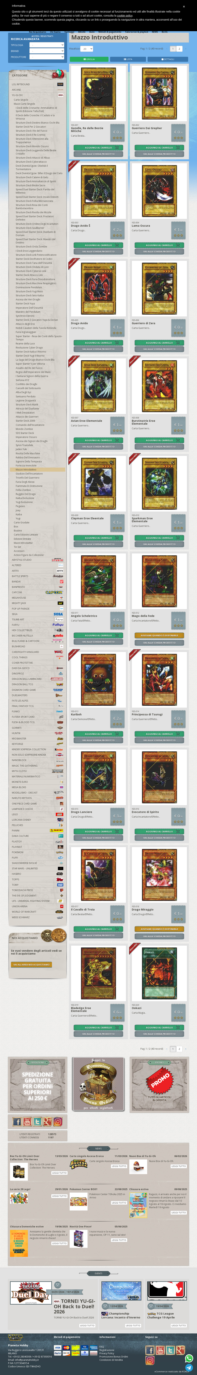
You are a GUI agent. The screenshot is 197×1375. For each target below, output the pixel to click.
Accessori (19, 551)
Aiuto (92, 31)
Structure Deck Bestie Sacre (30, 185)
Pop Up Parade (37, 608)
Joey (18, 510)
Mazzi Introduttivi (23, 543)
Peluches (37, 825)
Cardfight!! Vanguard (37, 652)
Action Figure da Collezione (29, 555)
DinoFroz (37, 673)
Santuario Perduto (26, 396)
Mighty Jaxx (37, 603)
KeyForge (37, 744)
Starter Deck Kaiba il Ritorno (31, 351)
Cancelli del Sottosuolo (28, 388)
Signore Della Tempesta (29, 461)
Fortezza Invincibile (26, 465)
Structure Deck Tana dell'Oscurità (34, 263)
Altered (37, 565)
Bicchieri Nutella (37, 635)
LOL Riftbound (37, 84)
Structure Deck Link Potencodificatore (36, 254)
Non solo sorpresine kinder (37, 754)
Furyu (37, 625)
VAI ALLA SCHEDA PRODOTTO (98, 154)
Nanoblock (37, 760)
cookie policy (124, 15)
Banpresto (37, 587)
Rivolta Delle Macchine (28, 453)
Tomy (37, 884)
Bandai (37, 581)
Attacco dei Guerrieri (27, 416)
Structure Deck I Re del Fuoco (31, 130)
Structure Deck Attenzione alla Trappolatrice (32, 140)
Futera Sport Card (37, 716)
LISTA (128, 59)
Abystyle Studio (37, 559)
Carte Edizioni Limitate (26, 534)
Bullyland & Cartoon (37, 641)
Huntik (37, 733)
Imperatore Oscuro (26, 437)
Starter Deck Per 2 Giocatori (31, 126)
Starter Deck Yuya (25, 303)
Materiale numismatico (37, 776)
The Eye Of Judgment (37, 895)
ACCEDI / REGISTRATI (42, 36)
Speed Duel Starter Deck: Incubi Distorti (37, 197)
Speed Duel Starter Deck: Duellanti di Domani (36, 233)
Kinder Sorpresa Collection (37, 749)
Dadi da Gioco (37, 668)
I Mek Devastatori (25, 412)
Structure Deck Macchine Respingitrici (36, 283)
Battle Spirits (37, 576)
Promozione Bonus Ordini (113, 1356)
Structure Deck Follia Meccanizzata (34, 201)
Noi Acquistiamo (37, 31)
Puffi (37, 857)
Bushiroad (37, 646)
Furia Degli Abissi (25, 482)
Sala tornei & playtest (136, 31)
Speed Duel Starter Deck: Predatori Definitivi (35, 218)
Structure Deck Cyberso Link (31, 271)
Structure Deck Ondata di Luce (32, 267)
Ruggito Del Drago (26, 494)
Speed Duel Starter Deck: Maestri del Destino (35, 241)
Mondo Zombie (24, 429)
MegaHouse (37, 597)
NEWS (155, 31)
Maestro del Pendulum (28, 311)
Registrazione (106, 1350)
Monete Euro (37, 782)
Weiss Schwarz (37, 917)
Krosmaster (37, 738)
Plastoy (37, 841)
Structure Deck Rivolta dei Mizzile (33, 212)
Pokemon (37, 852)
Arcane (37, 89)
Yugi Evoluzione (24, 502)
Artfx (37, 570)
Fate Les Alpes (37, 700)
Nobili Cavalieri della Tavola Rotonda (36, 328)
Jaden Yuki (21, 449)
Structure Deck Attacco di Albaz (33, 157)
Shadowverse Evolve (37, 863)
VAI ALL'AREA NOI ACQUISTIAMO (31, 964)
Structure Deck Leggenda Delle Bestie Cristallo (36, 152)
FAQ (101, 1346)
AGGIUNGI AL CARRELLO (98, 147)
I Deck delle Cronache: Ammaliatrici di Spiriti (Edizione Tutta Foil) (36, 109)
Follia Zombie (23, 490)
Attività (81, 31)
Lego (37, 814)
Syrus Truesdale (24, 445)
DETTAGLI (168, 59)
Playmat (37, 847)
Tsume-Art (37, 619)
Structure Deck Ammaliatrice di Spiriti (36, 181)
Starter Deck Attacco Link (29, 275)
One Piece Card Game (37, 803)
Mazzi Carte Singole (24, 103)
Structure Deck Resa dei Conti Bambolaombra (32, 206)
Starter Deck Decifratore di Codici (34, 259)
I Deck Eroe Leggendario (29, 250)
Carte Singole (21, 99)
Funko (37, 711)
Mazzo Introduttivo (26, 469)
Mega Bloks (37, 787)
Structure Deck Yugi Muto (29, 291)
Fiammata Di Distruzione (29, 486)
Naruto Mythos (37, 798)
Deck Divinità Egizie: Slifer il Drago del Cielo (39, 173)
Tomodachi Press (37, 890)
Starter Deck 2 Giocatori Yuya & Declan (37, 320)
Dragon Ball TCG (37, 684)
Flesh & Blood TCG (37, 722)
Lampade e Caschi (37, 809)
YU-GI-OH (37, 95)
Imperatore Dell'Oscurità (29, 307)
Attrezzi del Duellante (27, 408)
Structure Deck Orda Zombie (31, 246)
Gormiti (37, 727)
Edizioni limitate (22, 538)
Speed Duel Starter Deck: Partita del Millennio (35, 191)
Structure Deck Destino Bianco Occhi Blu (37, 122)
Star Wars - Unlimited (37, 868)
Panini (37, 830)
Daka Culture (37, 836)
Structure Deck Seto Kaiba (30, 295)
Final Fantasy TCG (37, 706)
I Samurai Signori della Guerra (32, 376)
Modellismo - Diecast (37, 792)
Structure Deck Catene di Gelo (32, 177)
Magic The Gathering (37, 765)
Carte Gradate (21, 522)
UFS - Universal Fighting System (37, 901)
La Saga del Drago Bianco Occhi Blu (35, 359)
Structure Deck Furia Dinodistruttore (35, 279)
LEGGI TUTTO (59, 1172)
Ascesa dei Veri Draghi (28, 299)
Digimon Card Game (37, 690)
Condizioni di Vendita (111, 1360)
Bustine (18, 530)
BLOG (165, 31)
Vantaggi (69, 31)
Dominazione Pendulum (29, 287)
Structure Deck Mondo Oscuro (32, 146)
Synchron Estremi (25, 315)
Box (16, 526)
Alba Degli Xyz (23, 392)
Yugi (18, 518)
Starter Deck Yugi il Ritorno (30, 355)
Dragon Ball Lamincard (37, 679)
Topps (37, 879)
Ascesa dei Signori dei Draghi (32, 441)
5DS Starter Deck (25, 433)
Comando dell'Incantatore (30, 425)
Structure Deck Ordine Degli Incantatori (37, 224)
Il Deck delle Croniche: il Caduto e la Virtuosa (35, 117)
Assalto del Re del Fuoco (29, 368)
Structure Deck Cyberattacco (31, 161)
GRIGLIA (89, 59)
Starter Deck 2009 (25, 420)
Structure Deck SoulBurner (30, 228)
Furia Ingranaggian (26, 332)
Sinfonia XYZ (22, 380)
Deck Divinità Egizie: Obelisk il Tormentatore (32, 167)
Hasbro (37, 873)
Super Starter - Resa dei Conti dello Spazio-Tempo (39, 338)
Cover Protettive (22, 662)
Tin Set (17, 547)
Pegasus (20, 506)
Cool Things (37, 657)
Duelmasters (37, 695)
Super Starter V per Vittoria (30, 363)
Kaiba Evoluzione (25, 498)
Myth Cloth (37, 771)
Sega (37, 614)
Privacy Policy (106, 1353)
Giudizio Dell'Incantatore (29, 473)
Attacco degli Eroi (25, 324)
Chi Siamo (55, 31)
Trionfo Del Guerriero (27, 477)
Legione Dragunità (26, 400)
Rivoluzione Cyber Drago (29, 347)
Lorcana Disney (37, 819)
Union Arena (37, 906)
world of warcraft (37, 911)
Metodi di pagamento (109, 31)
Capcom (37, 592)
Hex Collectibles (37, 630)
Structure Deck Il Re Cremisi (30, 134)
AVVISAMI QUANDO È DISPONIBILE (159, 635)
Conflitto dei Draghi (26, 384)
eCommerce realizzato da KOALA (171, 1371)
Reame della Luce (25, 343)
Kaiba (19, 514)
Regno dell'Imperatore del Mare (33, 372)
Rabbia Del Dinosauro (28, 457)
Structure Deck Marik (27, 404)
